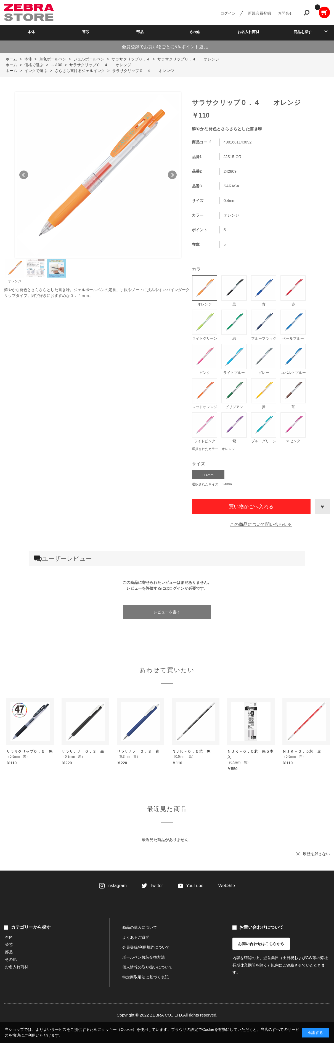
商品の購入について (139, 927)
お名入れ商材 (248, 32)
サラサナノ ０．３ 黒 (83, 751)
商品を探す (303, 32)
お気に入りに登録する (322, 506)
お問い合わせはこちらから (261, 943)
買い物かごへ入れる (251, 506)
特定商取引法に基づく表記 (145, 977)
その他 (194, 32)
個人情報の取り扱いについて (147, 967)
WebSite (226, 885)
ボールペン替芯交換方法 (143, 957)
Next (172, 175)
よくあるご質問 (135, 937)
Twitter (156, 885)
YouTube (194, 885)
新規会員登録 (259, 13)
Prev (23, 175)
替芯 (85, 32)
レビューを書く (167, 612)
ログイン (228, 13)
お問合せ (285, 13)
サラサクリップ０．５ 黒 (29, 751)
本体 (31, 32)
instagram (117, 885)
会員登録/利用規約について (146, 947)
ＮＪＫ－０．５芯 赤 (301, 751)
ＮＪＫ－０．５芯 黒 (191, 751)
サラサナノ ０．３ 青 (138, 751)
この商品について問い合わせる (261, 524)
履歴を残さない (316, 854)
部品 (140, 32)
